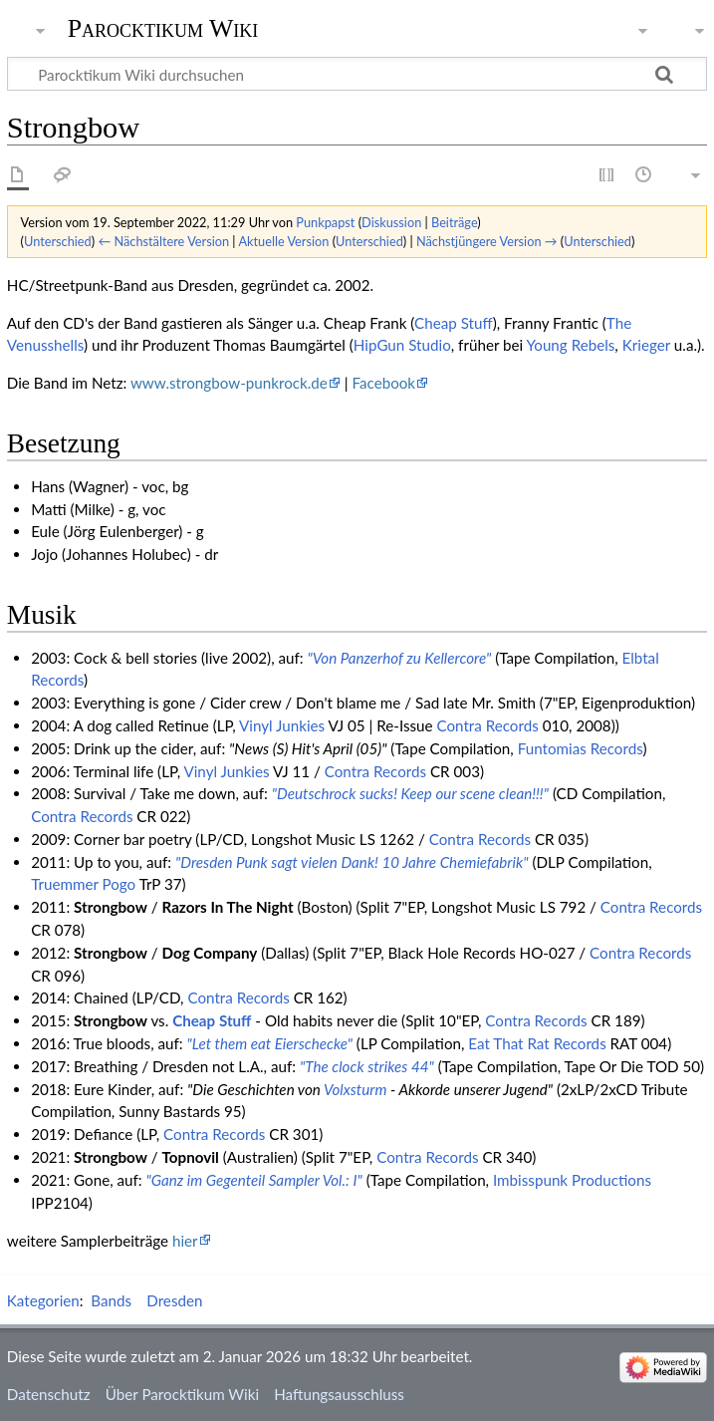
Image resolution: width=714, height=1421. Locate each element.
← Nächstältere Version (163, 241)
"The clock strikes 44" (367, 1066)
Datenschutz (49, 1394)
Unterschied (58, 241)
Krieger (646, 345)
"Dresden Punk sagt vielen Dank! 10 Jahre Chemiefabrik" (352, 862)
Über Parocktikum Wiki (182, 1394)
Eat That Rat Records (536, 1043)
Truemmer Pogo (83, 884)
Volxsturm (355, 1089)
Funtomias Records (580, 748)
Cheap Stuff (453, 323)
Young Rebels (570, 345)
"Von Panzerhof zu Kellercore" (400, 658)
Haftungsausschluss (339, 1394)
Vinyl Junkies (282, 725)
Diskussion (391, 222)
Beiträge (454, 222)
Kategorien (43, 1300)
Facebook (383, 383)
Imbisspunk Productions (572, 1180)
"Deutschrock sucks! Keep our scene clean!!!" (410, 793)
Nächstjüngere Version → (487, 241)
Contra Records (487, 725)
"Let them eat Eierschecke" (270, 1043)
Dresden (174, 1300)
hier (185, 1241)
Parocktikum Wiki (163, 27)
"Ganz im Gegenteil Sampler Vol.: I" (254, 1180)
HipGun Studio (402, 345)
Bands (111, 1300)
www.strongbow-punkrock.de (229, 383)
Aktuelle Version (283, 241)
